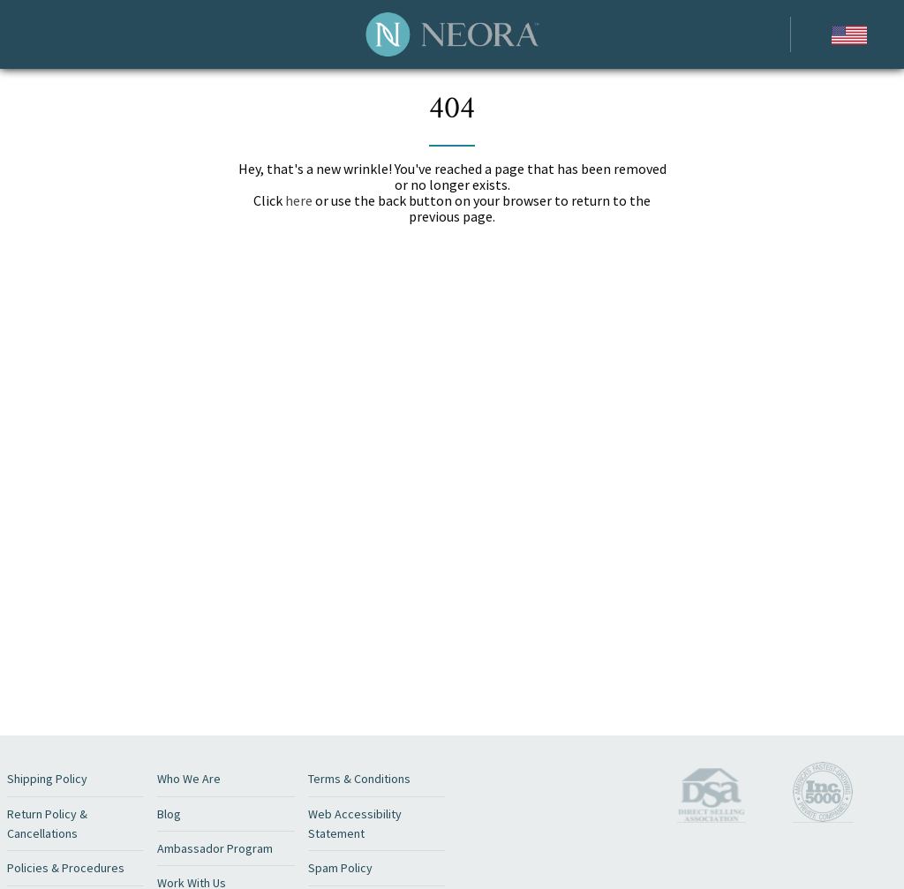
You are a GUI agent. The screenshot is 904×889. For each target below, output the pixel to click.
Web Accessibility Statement (355, 823)
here (299, 200)
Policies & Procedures (65, 868)
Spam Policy (340, 868)
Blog (169, 814)
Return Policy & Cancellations (47, 823)
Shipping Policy (47, 779)
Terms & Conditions (359, 779)
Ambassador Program (215, 848)
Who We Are (189, 779)
